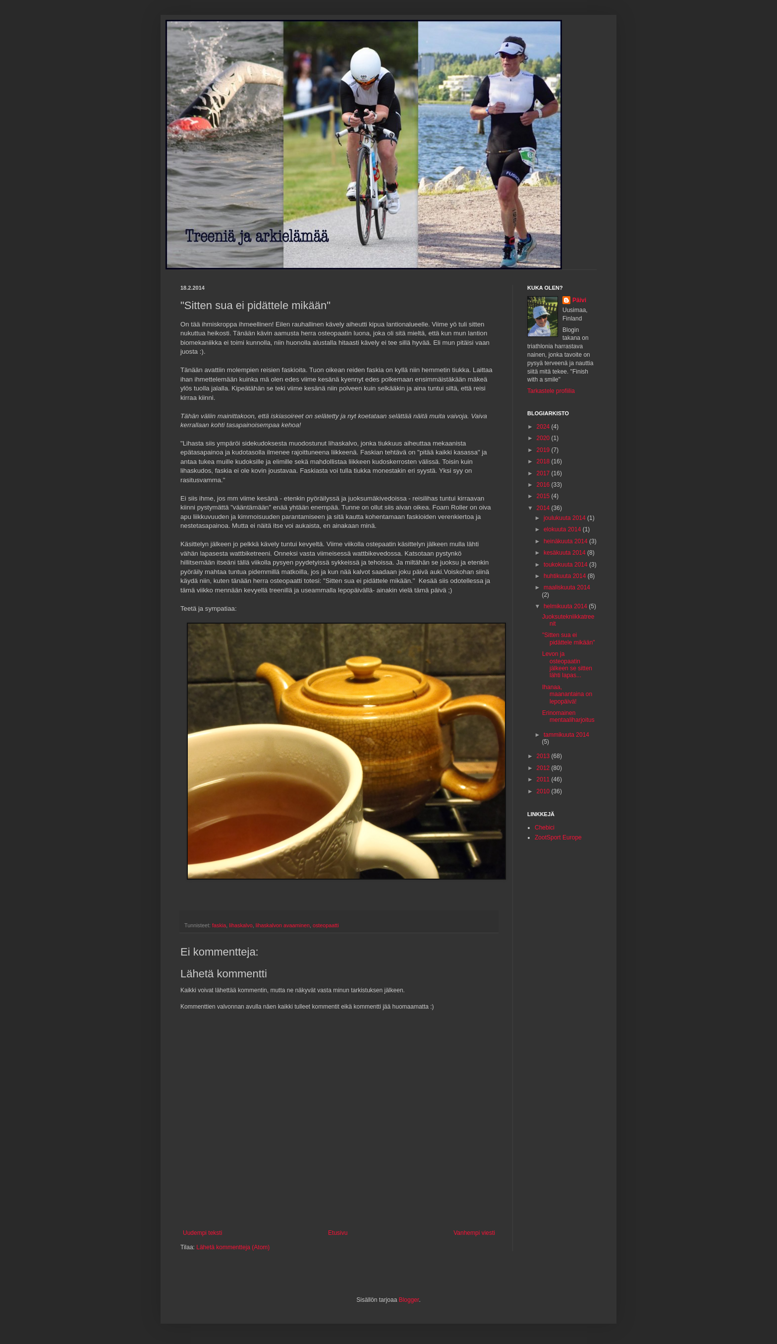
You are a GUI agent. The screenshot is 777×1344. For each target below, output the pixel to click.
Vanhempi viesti (474, 1232)
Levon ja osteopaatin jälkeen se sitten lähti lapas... (567, 664)
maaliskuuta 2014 (567, 587)
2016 (544, 484)
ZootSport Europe (558, 837)
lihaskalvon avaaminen (283, 925)
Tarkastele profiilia (551, 390)
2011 (544, 779)
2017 (544, 473)
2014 (544, 508)
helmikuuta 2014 (566, 606)
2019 (544, 450)
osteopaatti (326, 925)
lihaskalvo (240, 925)
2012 (544, 768)
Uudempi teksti (202, 1232)
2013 (544, 756)
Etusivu (337, 1232)
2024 (544, 426)
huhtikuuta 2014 (566, 576)
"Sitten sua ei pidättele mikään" (568, 638)
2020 (544, 438)
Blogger (409, 1299)
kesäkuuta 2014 (565, 552)
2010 (544, 791)
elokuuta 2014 (563, 529)
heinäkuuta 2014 (566, 541)
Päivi (579, 300)
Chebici (545, 827)
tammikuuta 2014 (566, 734)
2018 (544, 461)
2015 (544, 496)
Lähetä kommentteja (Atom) (233, 1247)
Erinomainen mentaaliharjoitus (568, 716)
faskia (219, 925)
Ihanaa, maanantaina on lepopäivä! (567, 694)
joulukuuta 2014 (565, 517)
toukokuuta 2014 (566, 564)
